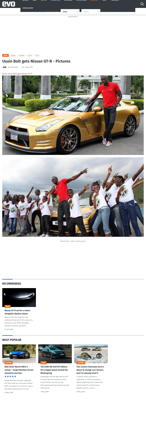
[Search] (142, 4)
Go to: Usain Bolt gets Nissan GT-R (17, 74)
